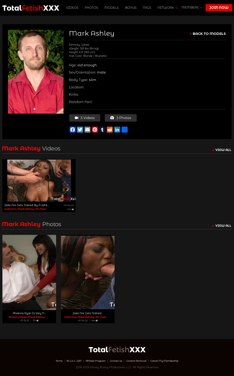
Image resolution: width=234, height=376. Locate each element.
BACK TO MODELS (209, 34)
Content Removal (138, 360)
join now (218, 8)
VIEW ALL (222, 149)
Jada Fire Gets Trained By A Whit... (26, 204)
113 (35, 319)
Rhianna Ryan (18, 316)
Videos (73, 7)
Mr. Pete (40, 208)
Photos (92, 7)
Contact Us (115, 360)
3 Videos (84, 117)
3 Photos (120, 117)
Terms (51, 360)
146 (94, 319)
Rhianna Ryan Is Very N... (29, 312)
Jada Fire (10, 208)
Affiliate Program (92, 360)
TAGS (147, 7)
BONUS (131, 7)
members (192, 7)
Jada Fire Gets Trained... (87, 312)
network (168, 7)
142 (70, 208)
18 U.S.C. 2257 (68, 360)
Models (112, 7)
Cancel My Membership (170, 360)
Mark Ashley (25, 208)
